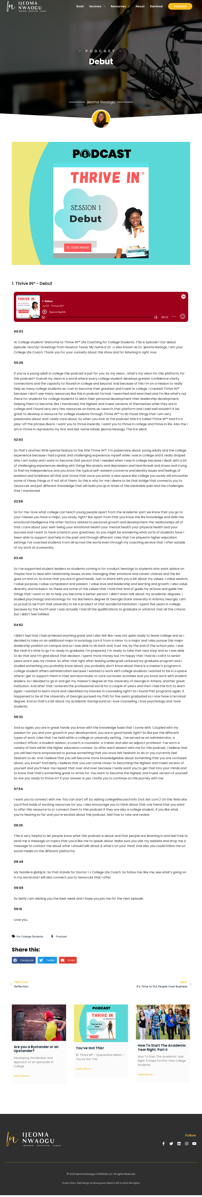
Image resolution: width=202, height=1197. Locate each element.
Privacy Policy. (65, 1184)
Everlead (156, 10)
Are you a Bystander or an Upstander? (36, 1050)
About (140, 10)
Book (80, 10)
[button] (24, 960)
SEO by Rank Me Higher (131, 1184)
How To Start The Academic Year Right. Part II (162, 1048)
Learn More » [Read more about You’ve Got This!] (84, 1070)
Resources (118, 10)
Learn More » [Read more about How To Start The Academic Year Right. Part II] (146, 1076)
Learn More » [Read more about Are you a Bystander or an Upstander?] (22, 1077)
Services (95, 10)
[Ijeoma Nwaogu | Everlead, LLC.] (29, 10)
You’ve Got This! (90, 1049)
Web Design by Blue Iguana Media (94, 1184)
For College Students (33, 936)
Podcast (68, 936)
